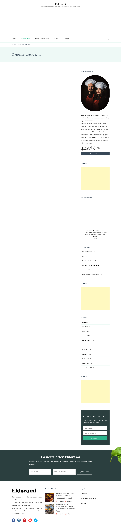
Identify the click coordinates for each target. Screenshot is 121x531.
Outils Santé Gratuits (42, 39)
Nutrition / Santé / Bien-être (90, 265)
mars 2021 (85, 358)
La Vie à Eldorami (95, 229)
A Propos (66, 39)
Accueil (14, 39)
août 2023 (85, 322)
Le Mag (56, 39)
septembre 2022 (87, 340)
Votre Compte (85, 503)
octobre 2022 (86, 336)
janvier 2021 (86, 363)
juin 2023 (85, 326)
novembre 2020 (87, 367)
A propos (84, 493)
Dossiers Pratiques (88, 261)
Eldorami (60, 4)
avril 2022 (85, 349)
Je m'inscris (94, 438)
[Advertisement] (61, 24)
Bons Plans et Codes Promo (90, 274)
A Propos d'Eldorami (95, 153)
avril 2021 (85, 354)
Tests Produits (86, 270)
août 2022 (85, 345)
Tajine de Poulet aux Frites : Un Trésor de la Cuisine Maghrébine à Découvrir (65, 496)
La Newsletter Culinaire (88, 498)
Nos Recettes (25, 39)
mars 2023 (85, 331)
